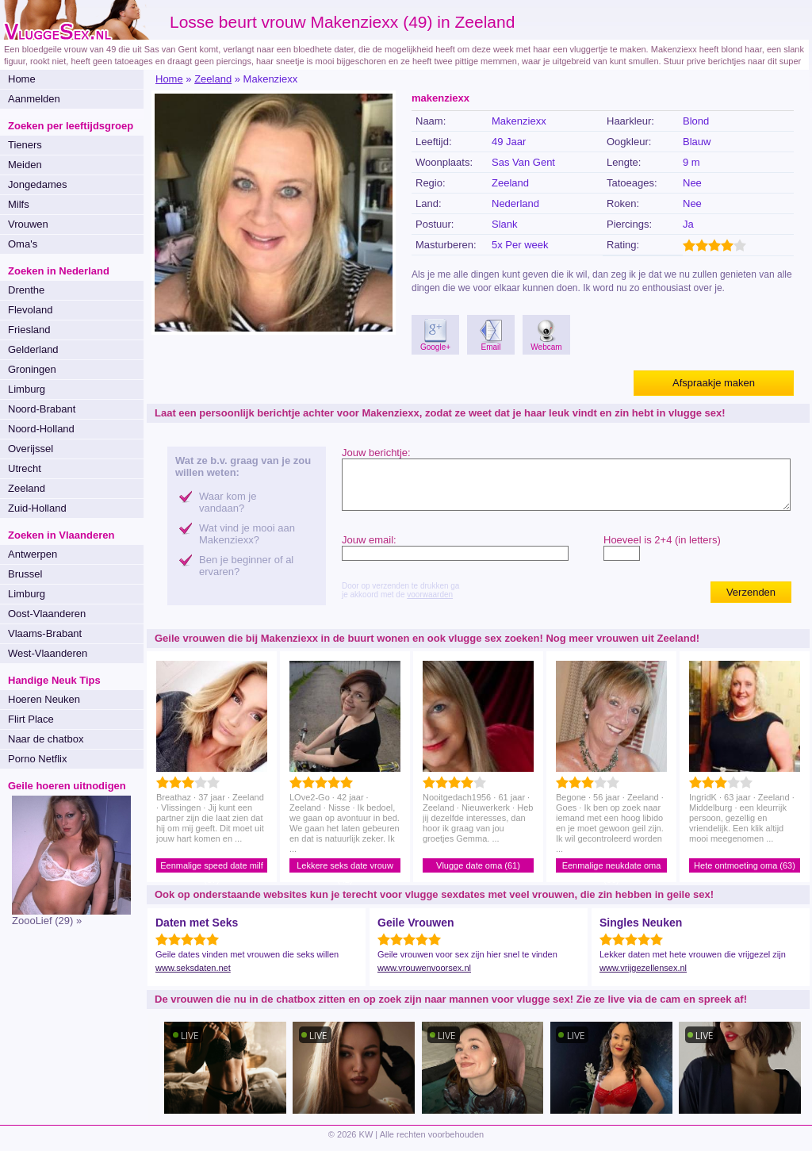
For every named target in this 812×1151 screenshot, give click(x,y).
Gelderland (33, 349)
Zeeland (26, 488)
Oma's (22, 244)
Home (22, 79)
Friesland (29, 330)
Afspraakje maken (713, 383)
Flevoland (30, 310)
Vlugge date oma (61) (478, 865)
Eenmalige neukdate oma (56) (611, 867)
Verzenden (751, 592)
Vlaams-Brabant (45, 633)
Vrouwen (28, 224)
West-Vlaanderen (47, 653)
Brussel (25, 574)
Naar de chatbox (45, 739)
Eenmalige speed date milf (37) (211, 867)
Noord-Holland (41, 429)
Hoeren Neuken (44, 699)
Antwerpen (32, 554)
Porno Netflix (37, 759)
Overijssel (30, 449)
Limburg (26, 389)
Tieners (25, 145)
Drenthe (26, 290)
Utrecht (24, 468)
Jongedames (37, 184)
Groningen (32, 369)
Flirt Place (31, 719)
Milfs (18, 204)
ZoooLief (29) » (47, 921)
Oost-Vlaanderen (47, 614)
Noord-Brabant (41, 409)
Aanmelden (34, 99)
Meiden (25, 165)
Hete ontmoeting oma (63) (744, 865)
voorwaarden (430, 594)
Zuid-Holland (37, 508)
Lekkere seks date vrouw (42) (345, 867)
